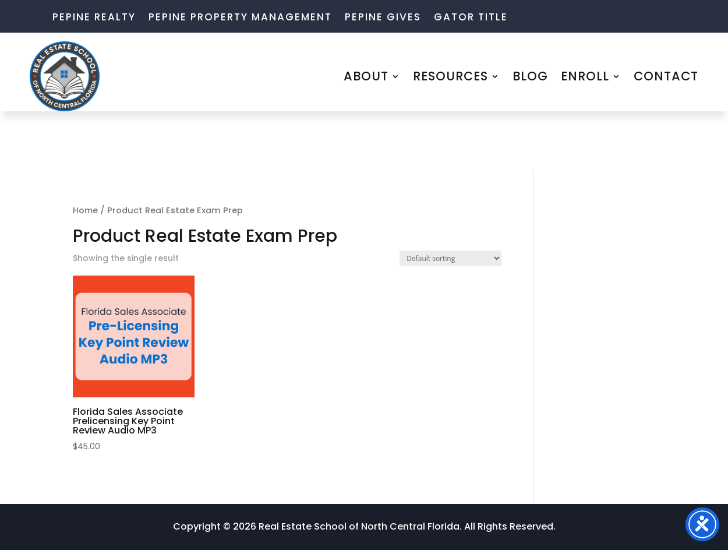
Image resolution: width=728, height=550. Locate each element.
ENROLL (585, 76)
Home (85, 210)
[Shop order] (450, 258)
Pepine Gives (383, 18)
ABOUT (366, 76)
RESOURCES (450, 76)
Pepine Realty (94, 18)
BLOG (530, 76)
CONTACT (666, 76)
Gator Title (471, 18)
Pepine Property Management (240, 18)
